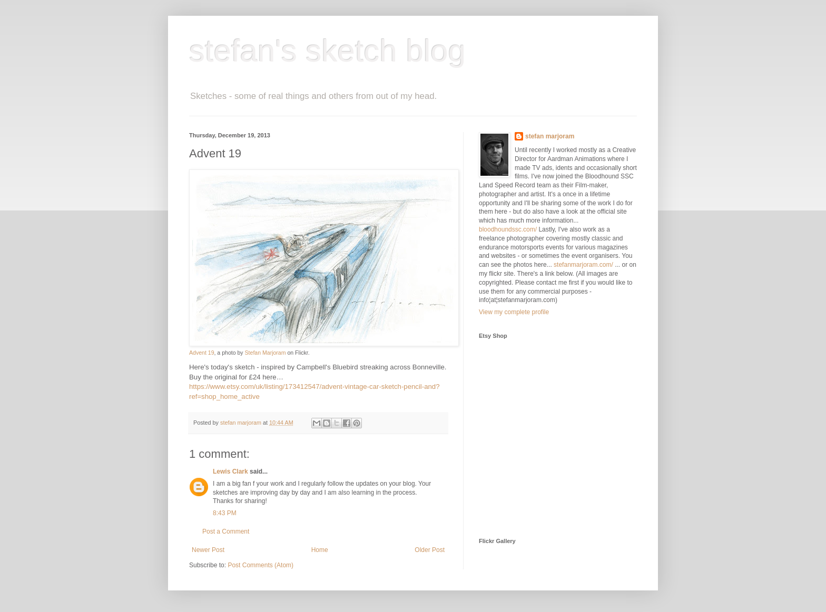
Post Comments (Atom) (260, 565)
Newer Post (208, 550)
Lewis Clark (230, 471)
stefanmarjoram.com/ (583, 264)
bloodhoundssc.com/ (508, 229)
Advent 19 (201, 352)
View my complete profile (514, 312)
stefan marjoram (549, 136)
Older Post (430, 550)
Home (319, 550)
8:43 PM (225, 513)
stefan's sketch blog (327, 50)
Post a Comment (225, 531)
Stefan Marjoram (265, 352)
